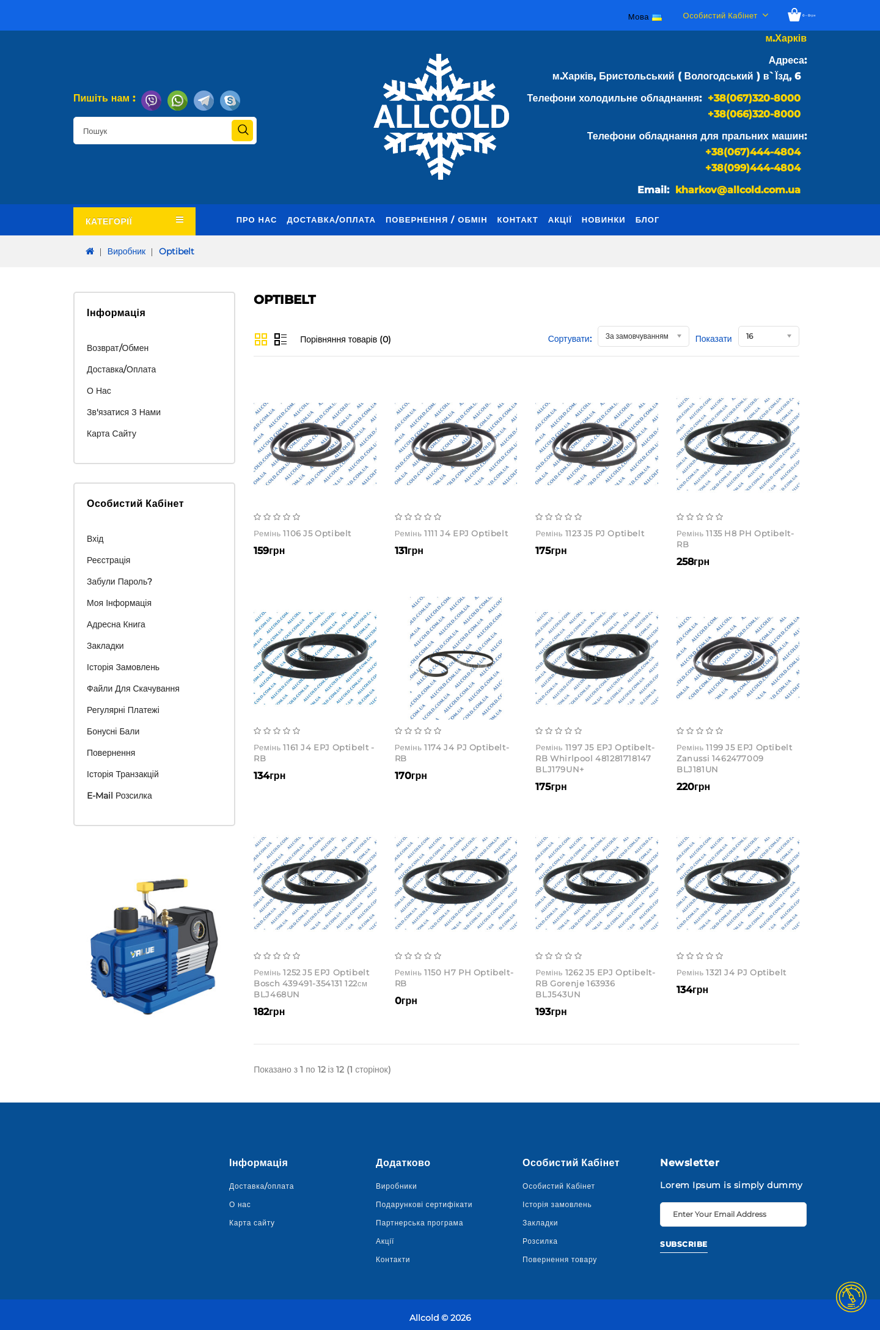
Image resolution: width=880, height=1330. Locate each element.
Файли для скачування (133, 688)
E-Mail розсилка (119, 795)
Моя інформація (119, 602)
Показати (713, 338)
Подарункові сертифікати (424, 1204)
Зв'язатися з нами (124, 412)
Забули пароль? (119, 581)
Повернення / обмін (437, 219)
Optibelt (176, 251)
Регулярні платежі (123, 709)
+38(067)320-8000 (754, 98)
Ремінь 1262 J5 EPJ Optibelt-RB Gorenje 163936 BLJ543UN (595, 983)
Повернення (111, 752)
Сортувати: (570, 338)
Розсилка (540, 1241)
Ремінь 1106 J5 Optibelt (302, 533)
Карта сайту (111, 433)
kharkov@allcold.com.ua (738, 190)
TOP (851, 1297)
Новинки (604, 219)
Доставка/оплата (331, 219)
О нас (99, 390)
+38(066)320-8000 (754, 114)
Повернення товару (559, 1259)
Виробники (396, 1186)
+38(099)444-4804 (753, 168)
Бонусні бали (113, 731)
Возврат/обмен (117, 347)
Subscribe (684, 1244)
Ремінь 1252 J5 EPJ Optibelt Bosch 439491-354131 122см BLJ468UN (311, 983)
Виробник (126, 251)
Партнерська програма (419, 1222)
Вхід (95, 538)
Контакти (393, 1259)
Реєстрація (108, 560)
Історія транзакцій (123, 774)
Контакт (517, 219)
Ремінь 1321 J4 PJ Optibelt (731, 972)
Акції (560, 219)
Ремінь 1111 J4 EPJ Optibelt (451, 533)
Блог (648, 219)
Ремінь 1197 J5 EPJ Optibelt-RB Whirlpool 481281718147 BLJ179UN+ (594, 758)
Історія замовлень (123, 667)
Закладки (105, 645)
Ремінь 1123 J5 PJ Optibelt (589, 533)
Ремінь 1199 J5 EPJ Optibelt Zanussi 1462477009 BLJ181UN (734, 758)
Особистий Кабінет (558, 1186)
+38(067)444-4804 (753, 152)
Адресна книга (116, 624)
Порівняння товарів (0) (345, 339)
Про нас (257, 219)
